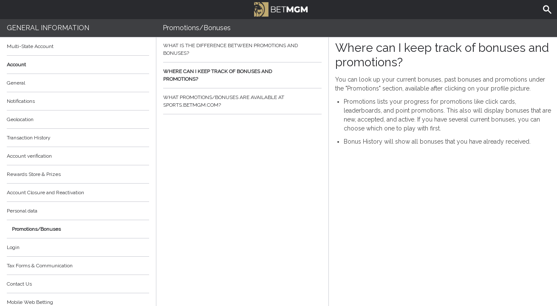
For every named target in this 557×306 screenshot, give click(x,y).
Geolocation (20, 119)
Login (13, 247)
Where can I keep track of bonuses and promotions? (242, 75)
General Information (48, 28)
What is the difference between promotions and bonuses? (242, 49)
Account (78, 65)
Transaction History (29, 138)
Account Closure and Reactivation (45, 193)
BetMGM (281, 8)
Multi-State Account (30, 46)
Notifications (21, 101)
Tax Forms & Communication (78, 266)
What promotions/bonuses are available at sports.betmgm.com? (242, 101)
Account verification (29, 156)
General (16, 83)
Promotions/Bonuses (36, 229)
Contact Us (19, 284)
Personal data (22, 211)
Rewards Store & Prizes (34, 174)
